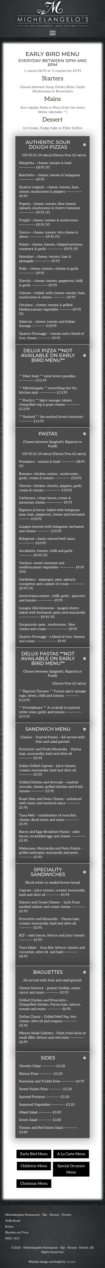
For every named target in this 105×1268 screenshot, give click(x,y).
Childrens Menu (34, 1166)
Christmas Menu (34, 1183)
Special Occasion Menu (71, 1169)
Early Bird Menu (34, 1154)
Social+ (71, 1262)
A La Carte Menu (71, 1154)
